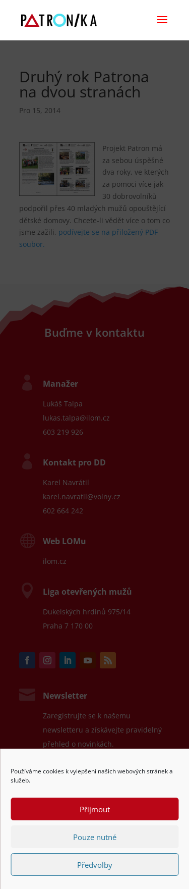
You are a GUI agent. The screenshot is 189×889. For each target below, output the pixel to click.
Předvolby (94, 865)
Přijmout (95, 809)
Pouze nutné (94, 837)
